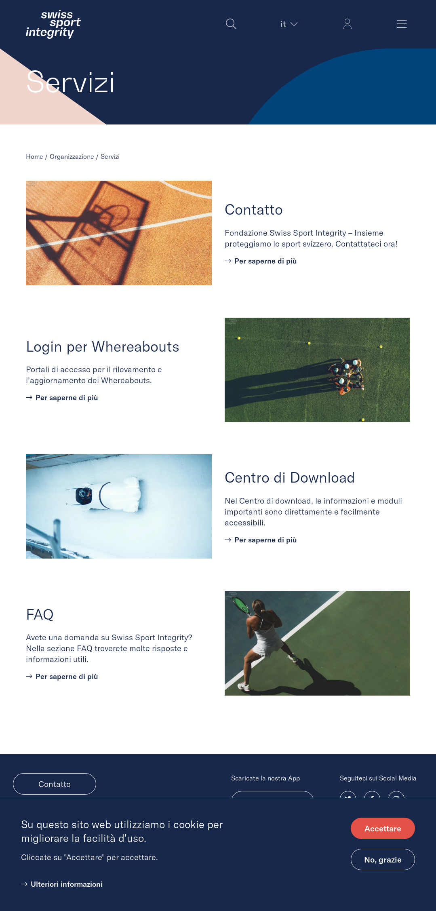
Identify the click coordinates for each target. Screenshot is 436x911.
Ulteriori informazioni (67, 893)
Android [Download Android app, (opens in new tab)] (272, 802)
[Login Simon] (347, 24)
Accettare (382, 838)
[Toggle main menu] (402, 24)
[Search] (231, 24)
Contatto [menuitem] (54, 784)
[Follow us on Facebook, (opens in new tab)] (372, 799)
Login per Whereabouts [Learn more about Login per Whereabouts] (102, 346)
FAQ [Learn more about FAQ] (40, 614)
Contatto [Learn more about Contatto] (254, 209)
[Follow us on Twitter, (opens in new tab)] (348, 799)
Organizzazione (72, 156)
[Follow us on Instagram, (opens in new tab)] (396, 799)
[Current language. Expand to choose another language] (288, 24)
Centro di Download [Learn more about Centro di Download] (290, 477)
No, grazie (383, 869)
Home (34, 156)
